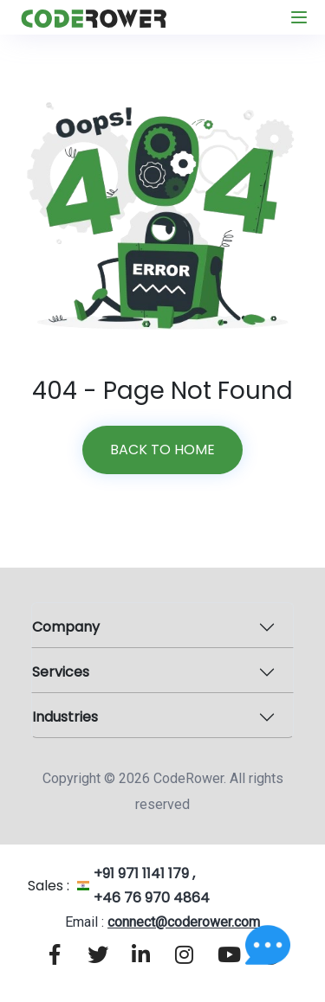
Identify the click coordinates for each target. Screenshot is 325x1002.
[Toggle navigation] (299, 17)
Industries (65, 717)
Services (60, 672)
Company (66, 627)
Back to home (162, 449)
